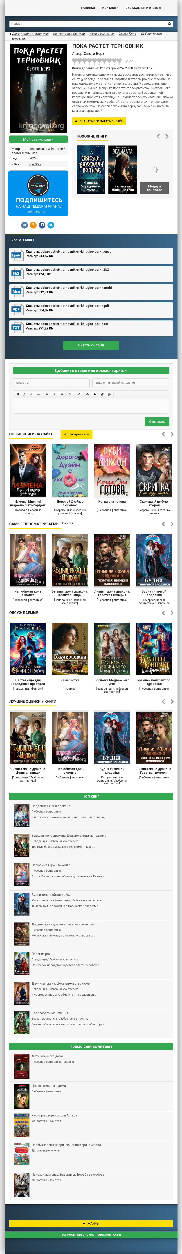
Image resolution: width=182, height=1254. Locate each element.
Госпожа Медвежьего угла (112, 682)
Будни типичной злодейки (154, 593)
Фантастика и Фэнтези (46, 149)
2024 (33, 158)
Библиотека (38, 8)
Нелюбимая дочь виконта (27, 593)
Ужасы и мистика (24, 152)
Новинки (88, 7)
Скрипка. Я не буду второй (154, 503)
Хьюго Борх (127, 34)
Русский (35, 164)
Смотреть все (76, 434)
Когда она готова (112, 501)
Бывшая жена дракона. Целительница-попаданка (70, 594)
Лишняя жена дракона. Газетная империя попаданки (112, 594)
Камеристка (70, 680)
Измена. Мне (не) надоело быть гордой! (28, 503)
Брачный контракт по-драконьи (154, 682)
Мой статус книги (38, 139)
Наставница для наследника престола (28, 682)
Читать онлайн (91, 345)
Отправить (157, 421)
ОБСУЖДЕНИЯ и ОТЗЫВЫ (143, 7)
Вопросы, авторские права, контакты (91, 1234)
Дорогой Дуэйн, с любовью (69, 503)
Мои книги (110, 7)
